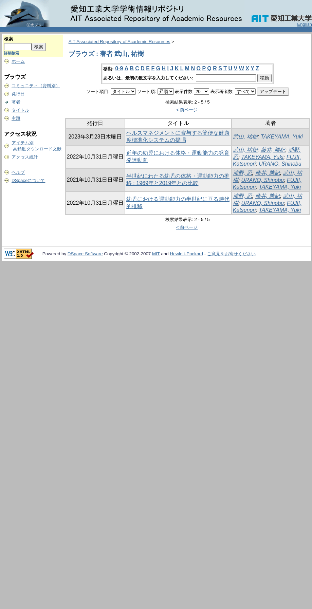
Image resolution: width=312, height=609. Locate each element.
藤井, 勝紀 (273, 150)
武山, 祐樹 (245, 137)
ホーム (18, 61)
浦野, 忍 (242, 173)
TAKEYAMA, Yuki (282, 137)
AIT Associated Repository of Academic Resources (119, 41)
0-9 (119, 68)
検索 (8, 38)
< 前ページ (187, 109)
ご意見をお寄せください (231, 253)
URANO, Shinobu (280, 164)
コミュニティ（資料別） (36, 85)
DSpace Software (85, 253)
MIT (156, 253)
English (304, 24)
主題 (16, 118)
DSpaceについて (28, 180)
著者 (16, 102)
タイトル (20, 110)
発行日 (18, 93)
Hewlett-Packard (186, 253)
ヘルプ (18, 172)
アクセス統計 (25, 157)
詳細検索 (11, 53)
